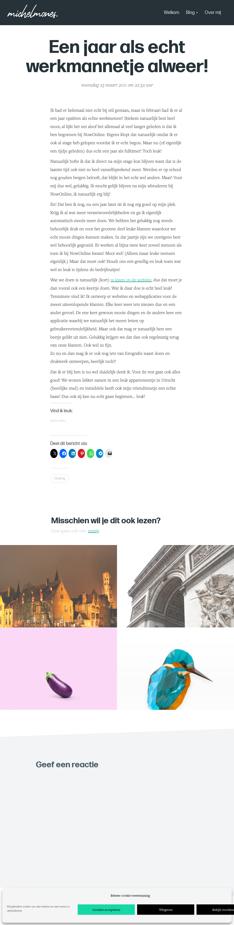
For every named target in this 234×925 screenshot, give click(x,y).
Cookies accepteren (106, 909)
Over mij (213, 12)
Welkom (171, 12)
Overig (59, 478)
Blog (192, 12)
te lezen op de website (131, 279)
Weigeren (166, 909)
